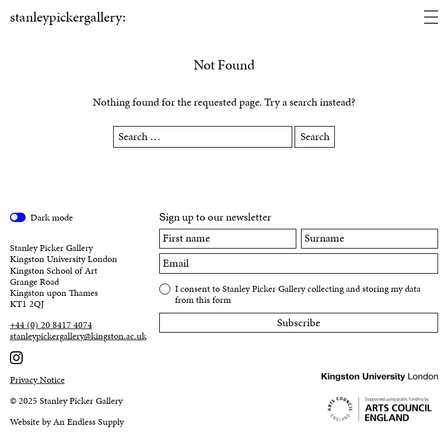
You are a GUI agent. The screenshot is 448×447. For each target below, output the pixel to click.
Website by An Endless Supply (67, 421)
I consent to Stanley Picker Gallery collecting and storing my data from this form (298, 293)
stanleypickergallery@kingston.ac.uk (74, 335)
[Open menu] (431, 18)
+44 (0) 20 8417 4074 (51, 324)
